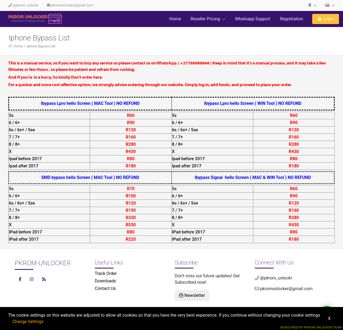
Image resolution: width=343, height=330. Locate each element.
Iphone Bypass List (41, 46)
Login (325, 19)
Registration (291, 18)
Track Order (106, 273)
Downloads (105, 280)
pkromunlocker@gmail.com (70, 5)
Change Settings (28, 321)
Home (175, 18)
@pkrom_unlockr (23, 5)
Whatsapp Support (252, 18)
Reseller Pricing (208, 18)
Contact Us (105, 288)
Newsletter (192, 295)
